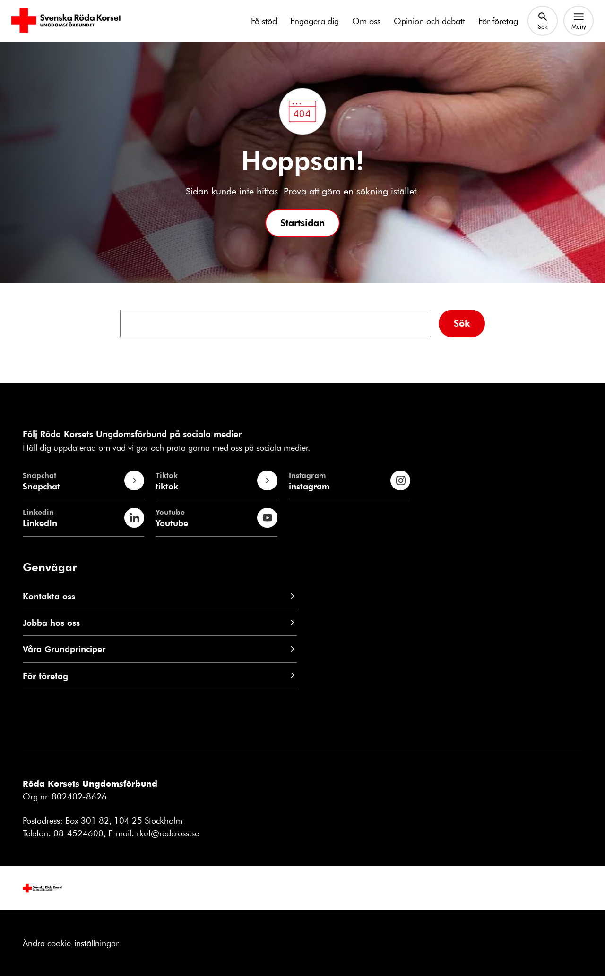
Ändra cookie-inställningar (71, 943)
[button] (302, 223)
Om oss (366, 20)
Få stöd (264, 20)
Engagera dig (314, 20)
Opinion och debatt (429, 20)
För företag (498, 20)
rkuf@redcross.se (168, 833)
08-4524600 (78, 833)
